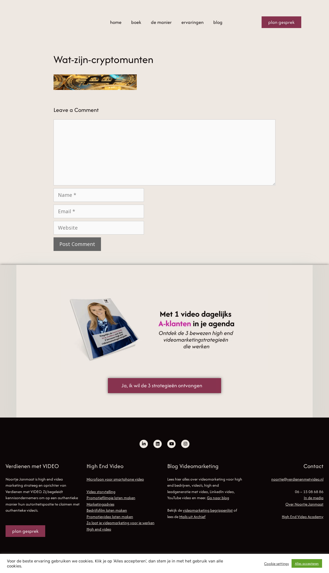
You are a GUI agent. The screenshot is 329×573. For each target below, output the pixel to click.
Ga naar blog (218, 498)
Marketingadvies (100, 504)
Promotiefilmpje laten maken (111, 498)
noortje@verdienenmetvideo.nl (297, 479)
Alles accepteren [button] (307, 563)
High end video (99, 529)
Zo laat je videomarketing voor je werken (121, 523)
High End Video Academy (302, 516)
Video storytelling (101, 491)
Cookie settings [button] (276, 563)
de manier (161, 22)
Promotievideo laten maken (110, 516)
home (116, 22)
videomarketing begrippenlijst (208, 510)
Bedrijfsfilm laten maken (107, 510)
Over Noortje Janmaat (304, 504)
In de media (313, 498)
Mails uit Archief (192, 516)
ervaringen (192, 22)
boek (136, 22)
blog (217, 22)
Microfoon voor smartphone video (115, 479)
